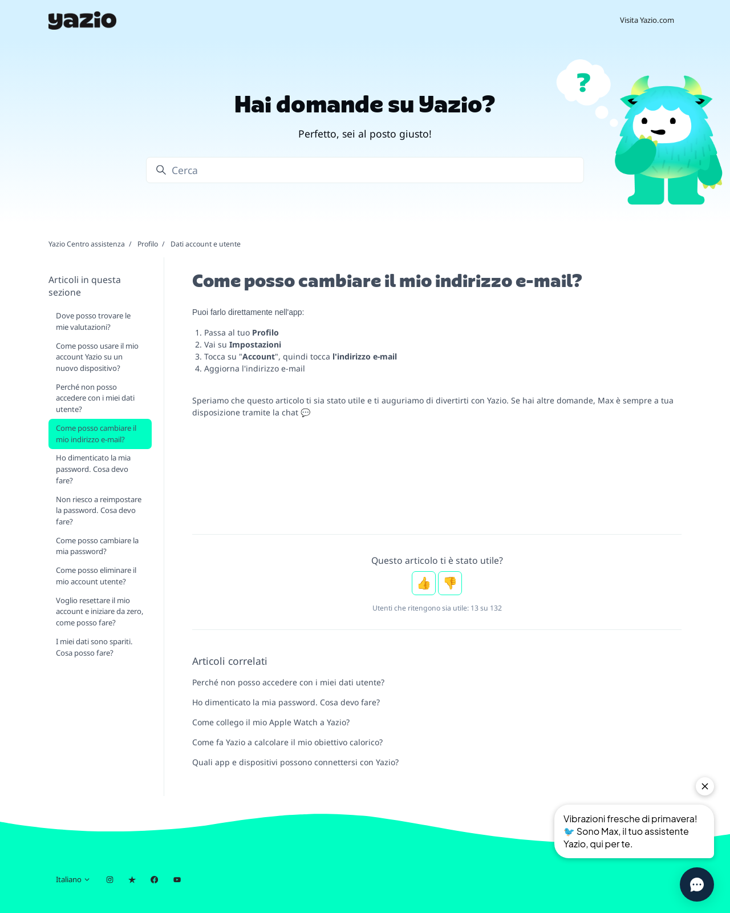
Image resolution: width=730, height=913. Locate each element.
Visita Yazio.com (647, 20)
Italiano (73, 879)
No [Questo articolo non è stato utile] (450, 583)
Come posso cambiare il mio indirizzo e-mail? (96, 434)
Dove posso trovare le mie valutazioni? (93, 321)
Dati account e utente (206, 244)
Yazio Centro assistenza (86, 244)
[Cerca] (365, 170)
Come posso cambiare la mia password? (97, 546)
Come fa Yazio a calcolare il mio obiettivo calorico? (287, 742)
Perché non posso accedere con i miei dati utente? (288, 682)
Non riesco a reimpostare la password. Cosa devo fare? (98, 510)
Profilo (147, 244)
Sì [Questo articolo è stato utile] (424, 583)
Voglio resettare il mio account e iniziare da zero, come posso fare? (100, 611)
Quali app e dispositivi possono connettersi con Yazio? (295, 762)
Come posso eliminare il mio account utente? (96, 576)
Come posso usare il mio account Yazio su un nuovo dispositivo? (97, 357)
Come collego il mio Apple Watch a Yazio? (271, 722)
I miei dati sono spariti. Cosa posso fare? (94, 647)
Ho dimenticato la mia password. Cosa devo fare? (286, 702)
